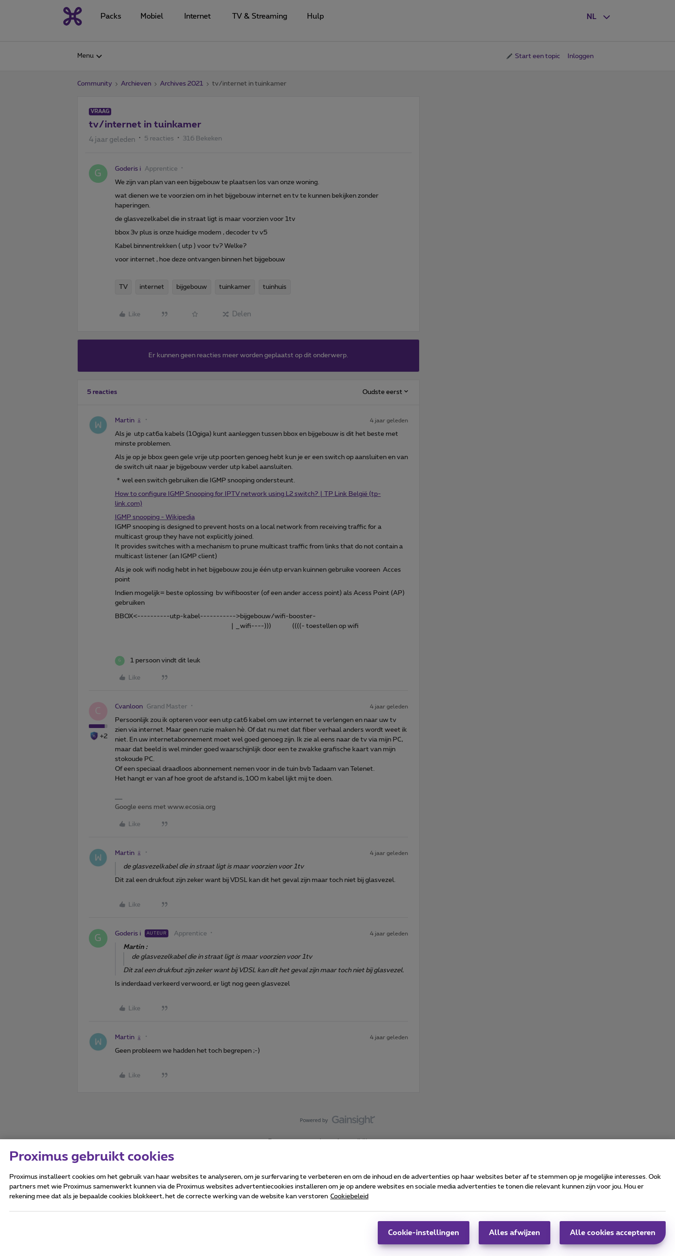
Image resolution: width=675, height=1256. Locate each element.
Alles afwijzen (514, 1237)
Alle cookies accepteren (612, 1237)
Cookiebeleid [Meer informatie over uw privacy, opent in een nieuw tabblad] (349, 1200)
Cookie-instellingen (423, 1237)
